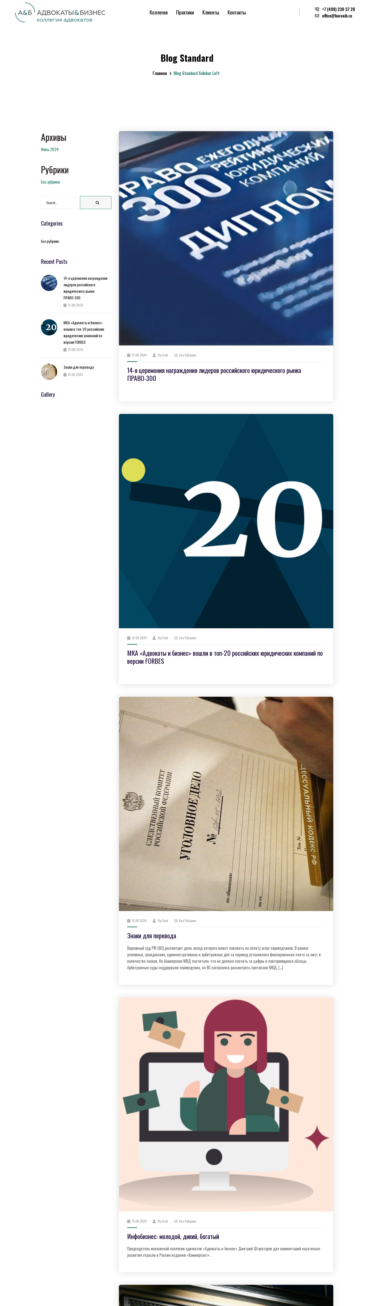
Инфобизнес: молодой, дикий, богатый (173, 1236)
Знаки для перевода (151, 935)
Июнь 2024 (50, 149)
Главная (160, 73)
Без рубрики (187, 354)
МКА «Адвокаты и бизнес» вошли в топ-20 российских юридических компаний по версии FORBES (225, 657)
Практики (185, 12)
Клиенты (210, 12)
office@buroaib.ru (333, 16)
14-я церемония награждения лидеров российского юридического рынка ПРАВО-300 (214, 374)
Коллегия (159, 12)
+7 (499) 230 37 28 (335, 9)
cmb (165, 354)
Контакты (237, 12)
